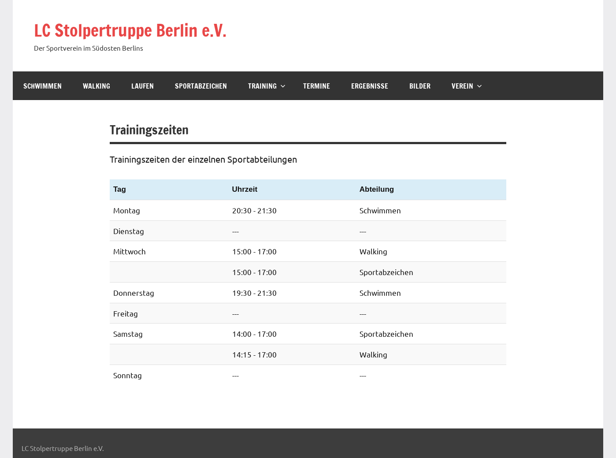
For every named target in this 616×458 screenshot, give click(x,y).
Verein (467, 86)
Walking (96, 86)
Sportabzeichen (201, 86)
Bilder (419, 86)
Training (267, 86)
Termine (316, 86)
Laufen (142, 86)
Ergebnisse (369, 86)
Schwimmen (42, 86)
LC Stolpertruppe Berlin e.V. (136, 29)
